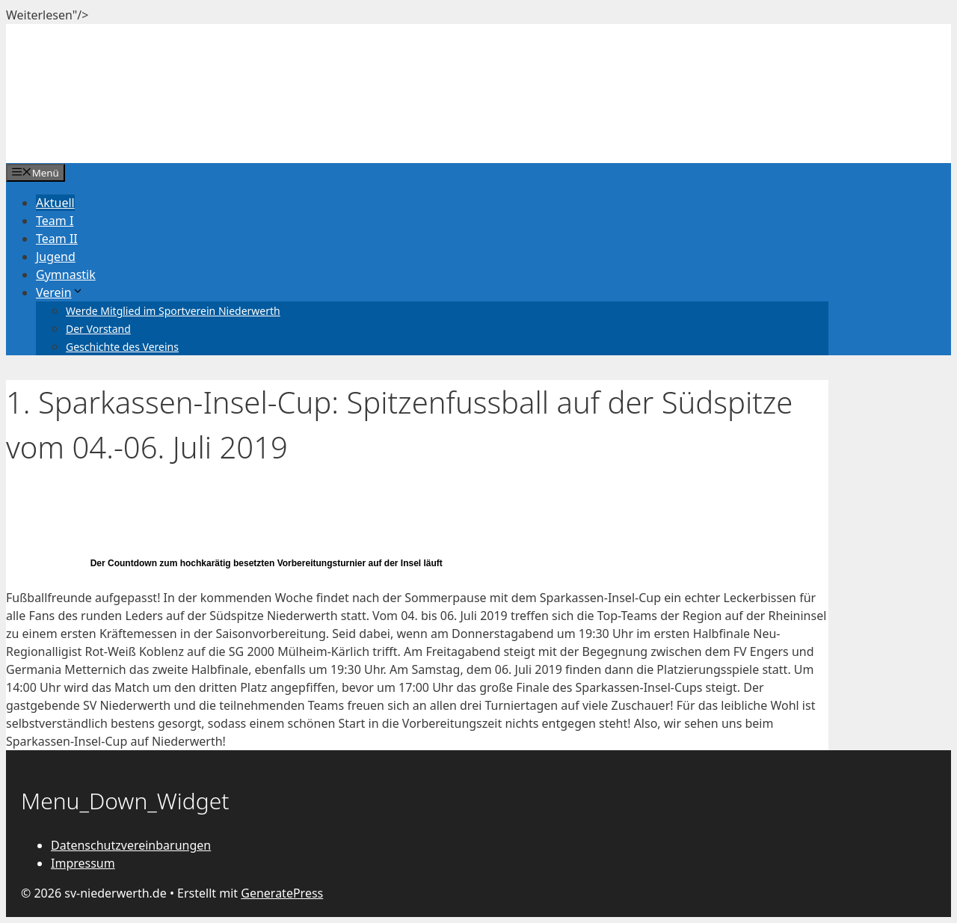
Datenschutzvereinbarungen (131, 845)
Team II (57, 238)
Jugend (56, 256)
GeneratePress (282, 893)
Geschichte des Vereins (122, 347)
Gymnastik (66, 274)
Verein (60, 292)
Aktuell (55, 202)
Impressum (83, 863)
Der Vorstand (98, 329)
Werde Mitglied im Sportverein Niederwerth (173, 311)
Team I (54, 220)
